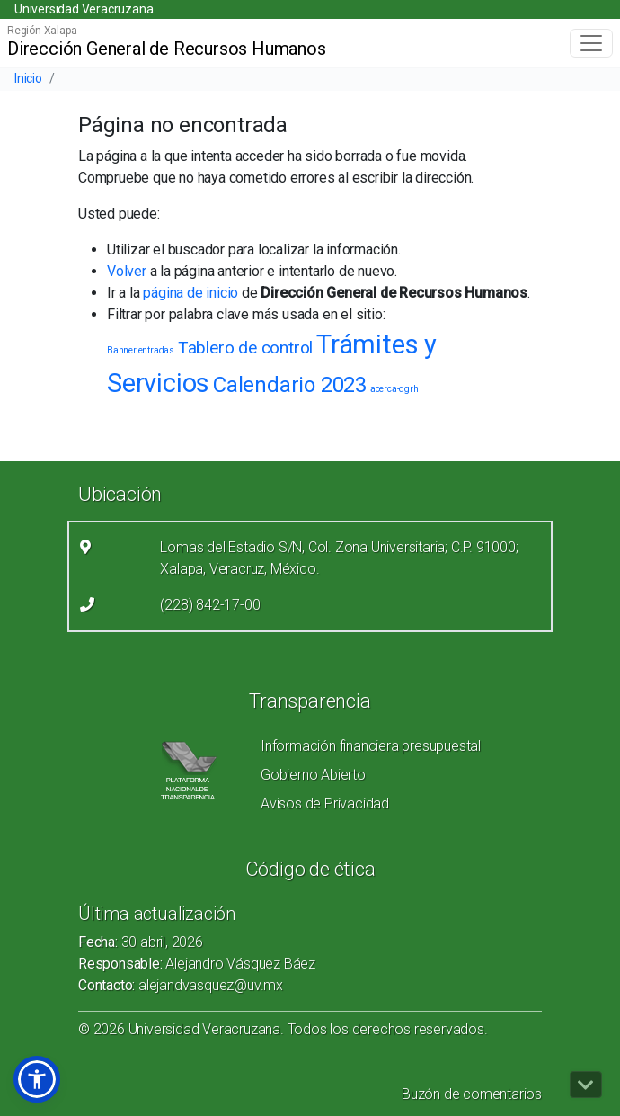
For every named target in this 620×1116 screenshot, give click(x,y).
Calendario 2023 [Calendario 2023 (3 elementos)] (290, 384)
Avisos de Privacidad (325, 803)
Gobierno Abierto (313, 774)
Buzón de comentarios (472, 1094)
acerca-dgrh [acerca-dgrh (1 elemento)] (394, 389)
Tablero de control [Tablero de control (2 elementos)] (245, 347)
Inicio (28, 78)
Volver (126, 271)
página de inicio (190, 292)
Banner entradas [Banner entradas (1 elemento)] (140, 350)
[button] (37, 1079)
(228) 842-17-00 (210, 604)
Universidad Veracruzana (83, 9)
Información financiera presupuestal (371, 745)
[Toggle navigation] (591, 43)
